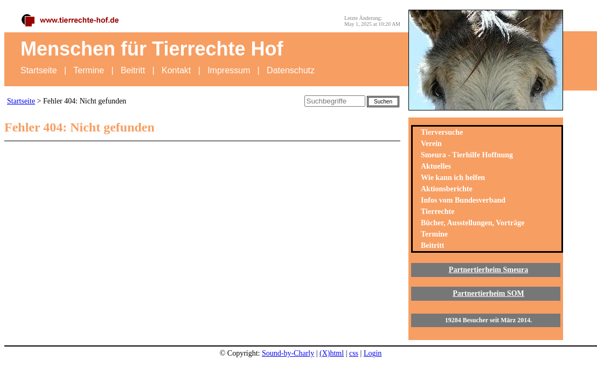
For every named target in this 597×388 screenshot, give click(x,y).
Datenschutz (291, 70)
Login (372, 353)
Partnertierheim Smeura (488, 270)
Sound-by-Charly (288, 353)
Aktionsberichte (447, 189)
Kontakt (176, 70)
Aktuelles (436, 166)
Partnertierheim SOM (488, 293)
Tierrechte (437, 211)
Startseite (38, 70)
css (353, 353)
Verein (431, 144)
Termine (88, 70)
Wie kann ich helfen (453, 178)
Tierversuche (442, 132)
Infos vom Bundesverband (463, 200)
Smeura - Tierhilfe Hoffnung (467, 155)
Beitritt (133, 70)
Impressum (228, 70)
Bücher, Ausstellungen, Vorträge (472, 223)
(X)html (332, 353)
